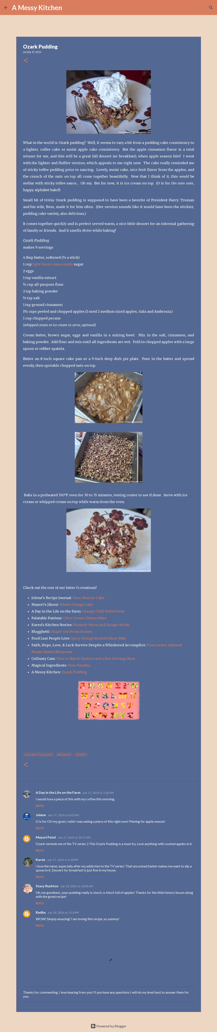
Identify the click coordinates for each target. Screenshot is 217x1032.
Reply (40, 805)
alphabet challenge (38, 754)
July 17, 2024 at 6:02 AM (63, 815)
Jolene (41, 815)
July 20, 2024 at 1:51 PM (62, 912)
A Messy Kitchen (37, 7)
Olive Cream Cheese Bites (85, 618)
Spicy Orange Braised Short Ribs (98, 638)
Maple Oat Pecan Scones (71, 631)
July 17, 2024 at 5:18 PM (62, 860)
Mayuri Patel (46, 837)
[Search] (68, 8)
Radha (41, 912)
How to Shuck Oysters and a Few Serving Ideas (95, 658)
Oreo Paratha (79, 665)
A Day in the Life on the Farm (58, 792)
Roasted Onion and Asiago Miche (101, 625)
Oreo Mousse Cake (88, 598)
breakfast (64, 754)
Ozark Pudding (74, 672)
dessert (81, 754)
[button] (25, 61)
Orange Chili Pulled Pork (103, 611)
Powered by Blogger (108, 1026)
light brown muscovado (53, 264)
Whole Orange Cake (76, 604)
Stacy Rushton (47, 886)
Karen (40, 860)
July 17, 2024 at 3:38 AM (97, 792)
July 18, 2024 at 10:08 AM (76, 886)
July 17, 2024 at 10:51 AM (73, 837)
